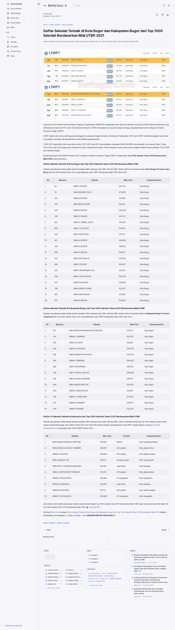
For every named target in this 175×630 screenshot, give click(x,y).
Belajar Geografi (73, 580)
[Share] (162, 15)
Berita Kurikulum (140, 563)
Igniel (14, 626)
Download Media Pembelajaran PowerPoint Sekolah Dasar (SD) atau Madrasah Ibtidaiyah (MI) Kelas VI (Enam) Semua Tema (150, 580)
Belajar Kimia (72, 584)
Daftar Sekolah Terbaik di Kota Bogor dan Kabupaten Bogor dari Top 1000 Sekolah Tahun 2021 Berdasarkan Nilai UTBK (113, 512)
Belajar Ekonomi (74, 577)
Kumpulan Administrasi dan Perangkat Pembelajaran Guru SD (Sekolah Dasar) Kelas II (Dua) (149, 591)
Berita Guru (55, 512)
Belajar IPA (52, 584)
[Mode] (169, 5)
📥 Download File (93, 507)
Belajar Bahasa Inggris (73, 573)
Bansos (71, 570)
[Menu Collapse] (39, 4)
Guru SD (138, 574)
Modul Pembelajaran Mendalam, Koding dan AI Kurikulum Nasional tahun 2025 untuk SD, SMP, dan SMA (151, 557)
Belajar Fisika (52, 580)
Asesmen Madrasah (54, 570)
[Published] (61, 16)
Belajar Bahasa (53, 573)
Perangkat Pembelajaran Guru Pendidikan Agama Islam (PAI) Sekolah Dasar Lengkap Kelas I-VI (150, 568)
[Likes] (163, 5)
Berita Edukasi (50, 523)
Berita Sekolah (64, 523)
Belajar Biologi (53, 577)
